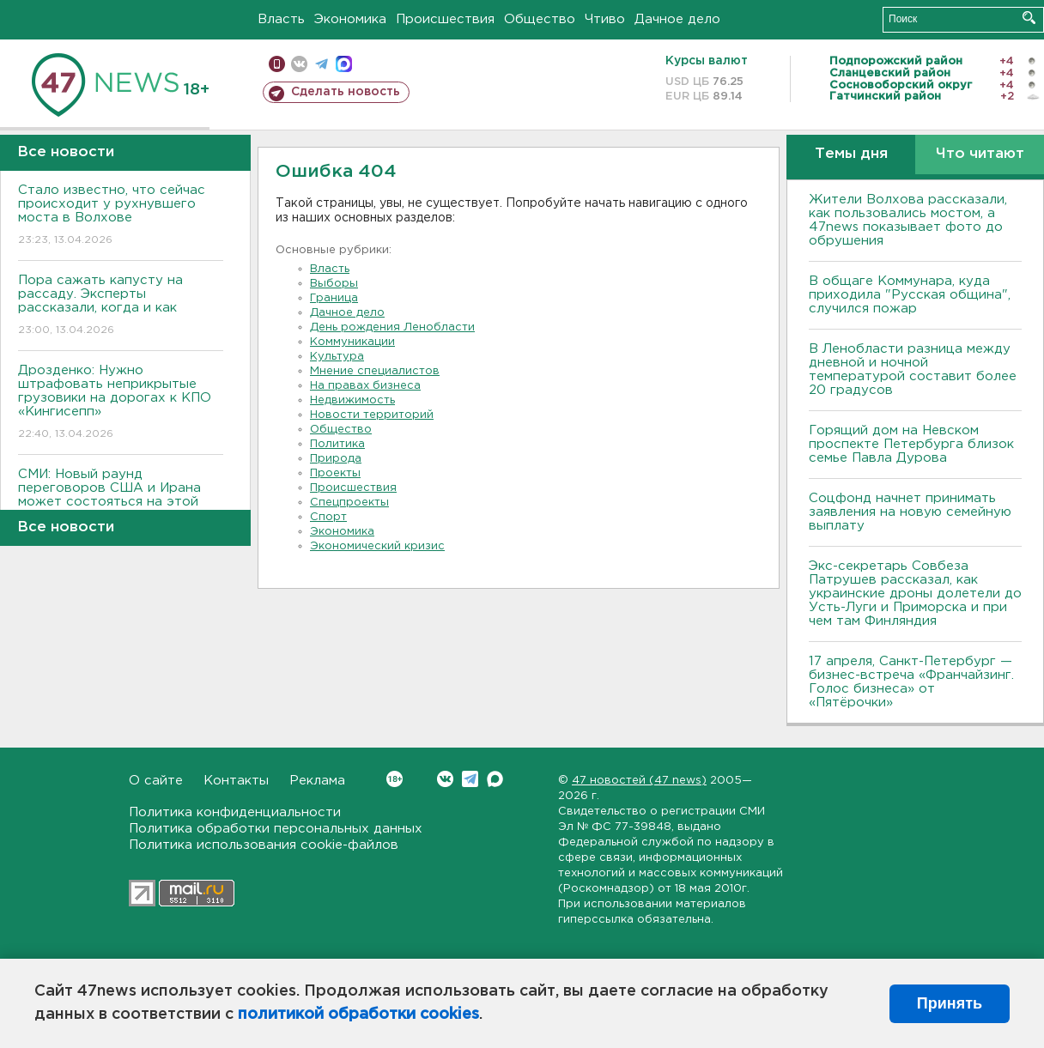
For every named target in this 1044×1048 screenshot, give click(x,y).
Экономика (350, 19)
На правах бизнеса (365, 386)
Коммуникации (352, 342)
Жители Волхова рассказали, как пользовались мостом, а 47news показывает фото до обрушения (908, 220)
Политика (337, 444)
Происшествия (445, 19)
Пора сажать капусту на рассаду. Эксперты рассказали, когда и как (120, 306)
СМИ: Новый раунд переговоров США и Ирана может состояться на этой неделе (120, 507)
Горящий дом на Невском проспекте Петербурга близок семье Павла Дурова (911, 444)
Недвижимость (352, 400)
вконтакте (299, 64)
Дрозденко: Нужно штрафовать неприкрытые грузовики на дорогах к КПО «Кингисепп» (120, 403)
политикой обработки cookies (358, 1014)
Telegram (470, 779)
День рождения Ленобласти (392, 327)
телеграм (321, 64)
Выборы (334, 283)
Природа (335, 458)
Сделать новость (345, 92)
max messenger (344, 64)
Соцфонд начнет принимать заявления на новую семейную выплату (910, 512)
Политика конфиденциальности (235, 812)
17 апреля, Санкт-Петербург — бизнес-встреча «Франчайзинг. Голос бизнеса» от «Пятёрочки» (911, 682)
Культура (337, 356)
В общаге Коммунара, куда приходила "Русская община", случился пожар (910, 295)
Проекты (335, 473)
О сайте (156, 780)
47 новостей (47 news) (639, 780)
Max (495, 779)
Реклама (317, 780)
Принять (949, 1003)
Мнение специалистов (375, 371)
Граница (334, 298)
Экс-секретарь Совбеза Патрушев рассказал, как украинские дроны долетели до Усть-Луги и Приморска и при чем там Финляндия (915, 593)
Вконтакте (394, 779)
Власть (281, 19)
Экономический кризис (377, 546)
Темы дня (851, 154)
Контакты (236, 780)
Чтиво (605, 19)
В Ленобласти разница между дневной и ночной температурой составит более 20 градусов (913, 369)
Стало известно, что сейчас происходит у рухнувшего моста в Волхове (120, 216)
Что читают (980, 154)
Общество (539, 19)
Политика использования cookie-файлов (263, 845)
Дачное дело (677, 19)
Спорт (328, 517)
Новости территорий (372, 415)
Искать (1029, 17)
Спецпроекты (349, 502)
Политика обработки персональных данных (275, 828)
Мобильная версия (277, 64)
